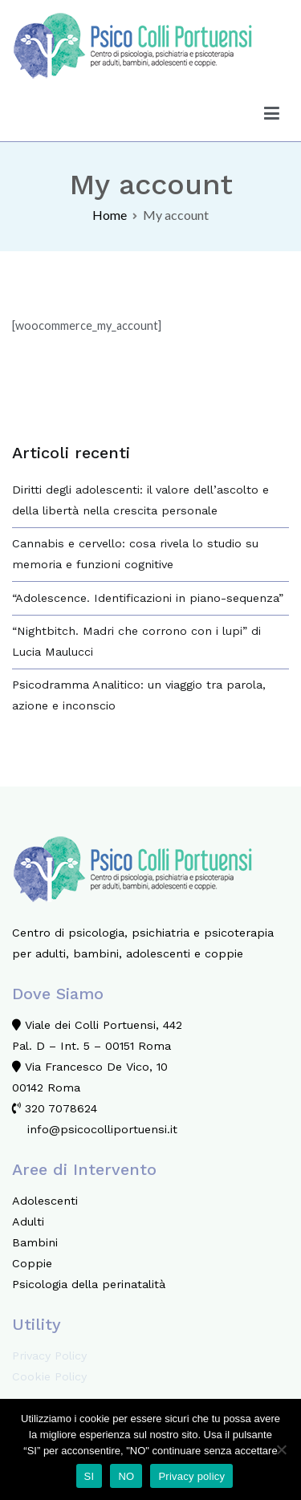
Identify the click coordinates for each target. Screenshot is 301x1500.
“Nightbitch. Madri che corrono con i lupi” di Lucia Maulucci (136, 641)
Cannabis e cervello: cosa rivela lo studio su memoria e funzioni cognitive (135, 554)
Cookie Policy (49, 1376)
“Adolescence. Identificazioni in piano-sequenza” (147, 597)
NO (126, 1476)
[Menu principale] (272, 113)
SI (89, 1476)
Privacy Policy (49, 1355)
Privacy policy (191, 1476)
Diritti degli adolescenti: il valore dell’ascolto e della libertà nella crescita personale (140, 500)
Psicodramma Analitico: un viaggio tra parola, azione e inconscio (139, 695)
